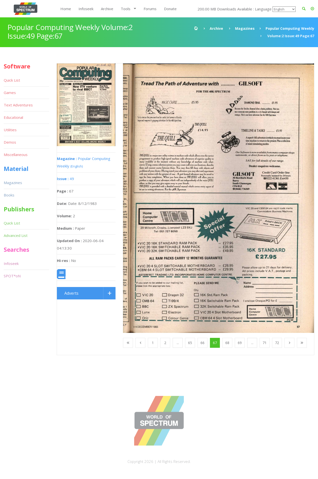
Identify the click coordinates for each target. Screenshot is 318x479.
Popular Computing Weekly (290, 28)
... (178, 342)
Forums (150, 8)
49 (65, 178)
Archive (107, 8)
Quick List (12, 80)
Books (9, 194)
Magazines (245, 28)
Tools (125, 8)
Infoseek (86, 8)
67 (215, 342)
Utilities (10, 129)
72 (277, 342)
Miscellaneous (16, 154)
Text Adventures (18, 104)
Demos (10, 142)
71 (265, 342)
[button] (312, 8)
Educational (13, 117)
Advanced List (16, 235)
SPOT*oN (12, 275)
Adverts (71, 293)
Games (10, 92)
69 (240, 342)
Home (65, 8)
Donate (170, 8)
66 (202, 342)
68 (227, 342)
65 (190, 342)
